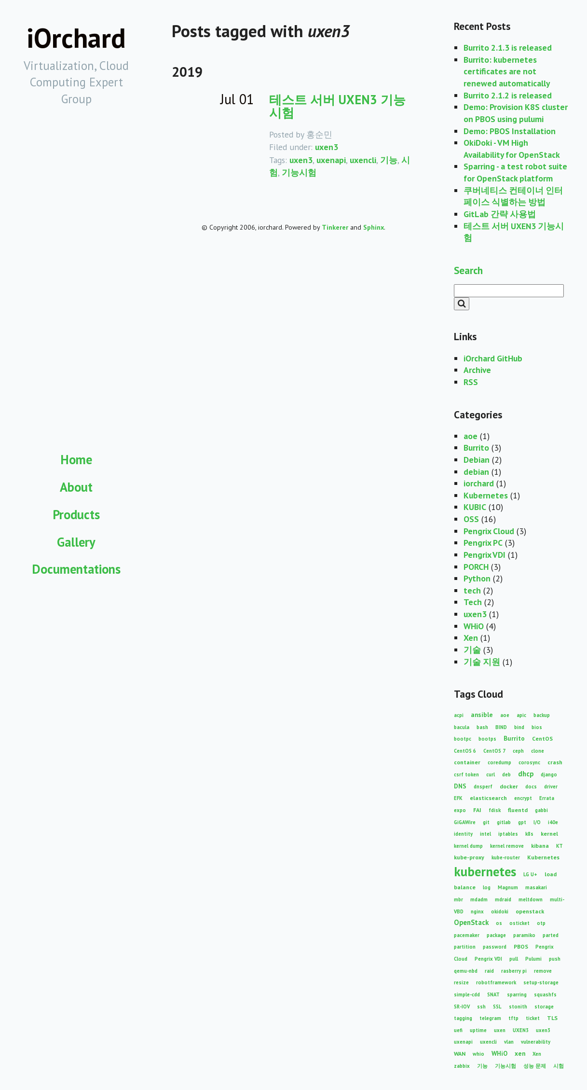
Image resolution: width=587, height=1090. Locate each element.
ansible (482, 714)
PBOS (521, 946)
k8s (529, 833)
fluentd (518, 810)
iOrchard (76, 37)
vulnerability (535, 1041)
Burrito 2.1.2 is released (508, 95)
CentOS (542, 738)
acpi (459, 715)
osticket (519, 923)
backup (541, 715)
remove (543, 970)
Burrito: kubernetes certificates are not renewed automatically (507, 71)
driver (551, 786)
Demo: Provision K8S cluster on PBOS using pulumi (516, 112)
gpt (522, 822)
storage (544, 1006)
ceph (518, 750)
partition (465, 946)
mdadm (479, 899)
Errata (546, 798)
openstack (530, 911)
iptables (508, 833)
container (467, 762)
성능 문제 (534, 1065)
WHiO (474, 626)
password (494, 946)
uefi (458, 1030)
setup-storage (541, 982)
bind (519, 727)
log (487, 887)
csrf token (466, 774)
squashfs (545, 994)
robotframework (496, 982)
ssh (481, 1006)
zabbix (462, 1065)
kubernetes (485, 871)
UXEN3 (521, 1030)
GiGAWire (465, 822)
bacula (461, 727)
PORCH (476, 566)
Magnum (508, 887)
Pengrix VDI (484, 554)
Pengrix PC (483, 542)
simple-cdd (467, 994)
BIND (501, 727)
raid (489, 970)
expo (460, 810)
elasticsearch (488, 797)
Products (76, 514)
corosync (529, 762)
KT (559, 845)
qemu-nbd (466, 970)
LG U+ (530, 874)
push (554, 958)
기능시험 (299, 172)
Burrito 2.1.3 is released (508, 47)
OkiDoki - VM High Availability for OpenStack (512, 148)
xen (520, 1053)
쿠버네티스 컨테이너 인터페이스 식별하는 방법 (513, 196)
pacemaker (466, 935)
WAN (459, 1053)
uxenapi (331, 160)
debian (476, 471)
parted (551, 935)
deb (506, 774)
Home (76, 459)
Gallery (76, 542)
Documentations (76, 569)
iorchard (479, 483)
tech (472, 590)
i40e (553, 822)
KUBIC (475, 506)
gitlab (504, 822)
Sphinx (373, 227)
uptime (478, 1030)
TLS (552, 1017)
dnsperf (483, 786)
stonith (518, 1006)
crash (554, 762)
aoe (471, 436)
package (496, 935)
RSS (471, 381)
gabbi (541, 810)
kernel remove (507, 845)
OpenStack (471, 922)
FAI (477, 810)
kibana (540, 845)
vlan (509, 1041)
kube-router (505, 857)
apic (521, 715)
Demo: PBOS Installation (510, 131)
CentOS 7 (494, 750)
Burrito (476, 447)
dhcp (525, 773)
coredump (499, 762)
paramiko (524, 935)
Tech (473, 601)
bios (537, 727)
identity (463, 833)
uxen (499, 1030)
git (486, 822)
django (549, 774)
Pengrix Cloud (489, 531)
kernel (549, 833)
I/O (537, 822)
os (499, 923)
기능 (388, 160)
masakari (536, 887)
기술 (472, 649)
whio (478, 1053)
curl (490, 774)
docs (531, 786)
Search (468, 270)
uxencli (363, 160)
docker (509, 786)
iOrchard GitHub (493, 358)
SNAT (493, 994)
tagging (463, 1018)
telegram (490, 1018)
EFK (458, 798)
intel (485, 833)
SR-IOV (462, 1006)
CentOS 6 (465, 750)
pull (513, 958)
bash (482, 727)
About (76, 487)
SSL (497, 1006)
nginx (477, 911)
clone (537, 750)
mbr (458, 899)
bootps (487, 738)
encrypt (523, 798)
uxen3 (326, 146)
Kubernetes (486, 495)
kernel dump (468, 845)
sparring (517, 994)
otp (541, 923)
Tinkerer (335, 227)
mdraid (503, 899)
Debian (477, 459)
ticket (533, 1018)
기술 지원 (482, 661)
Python (477, 578)
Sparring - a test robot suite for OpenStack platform (515, 172)
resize (461, 982)
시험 (558, 1065)
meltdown (531, 899)
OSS (471, 518)
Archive (477, 369)
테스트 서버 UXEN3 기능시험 (337, 105)
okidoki (499, 911)
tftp (513, 1018)
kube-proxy (469, 857)
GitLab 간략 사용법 (500, 214)
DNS (460, 786)
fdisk (495, 810)
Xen (471, 637)
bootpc (462, 738)
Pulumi (533, 958)
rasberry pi (514, 970)
